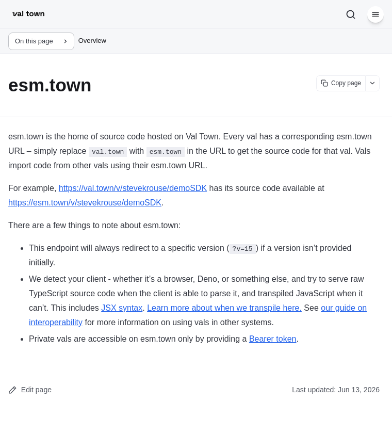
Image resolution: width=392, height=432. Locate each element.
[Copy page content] (340, 83)
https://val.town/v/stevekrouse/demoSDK (133, 188)
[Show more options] (372, 83)
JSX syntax (121, 307)
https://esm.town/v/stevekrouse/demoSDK (84, 202)
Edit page (30, 390)
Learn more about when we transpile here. (224, 307)
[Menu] (375, 14)
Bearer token (273, 338)
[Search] (350, 14)
